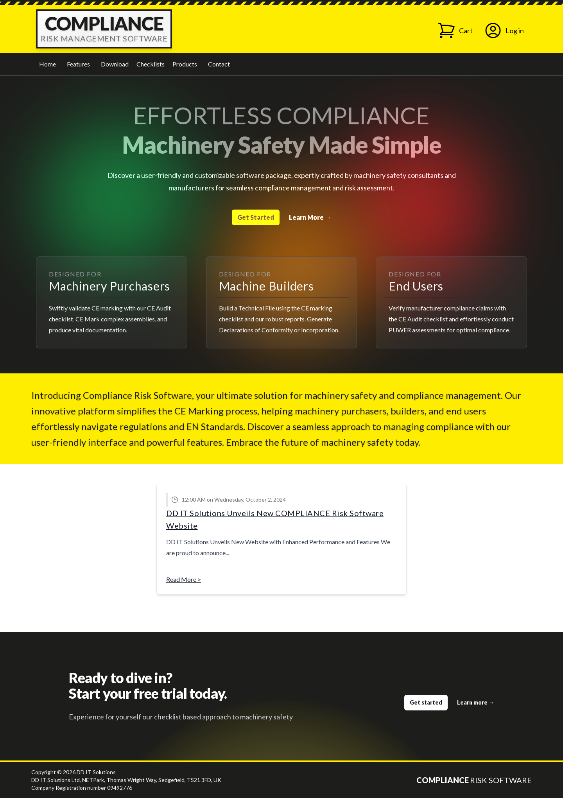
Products (184, 64)
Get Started (255, 217)
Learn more (475, 702)
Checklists (150, 64)
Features (78, 64)
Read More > (183, 579)
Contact (219, 64)
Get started (426, 702)
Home (47, 64)
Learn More (310, 217)
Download (115, 64)
